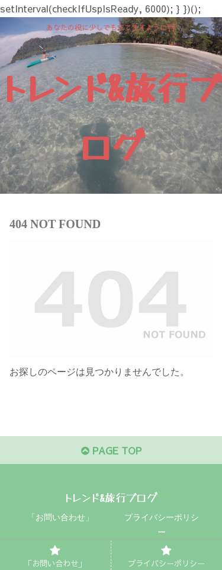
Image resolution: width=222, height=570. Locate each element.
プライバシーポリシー (161, 525)
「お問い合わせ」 (60, 517)
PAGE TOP (111, 450)
